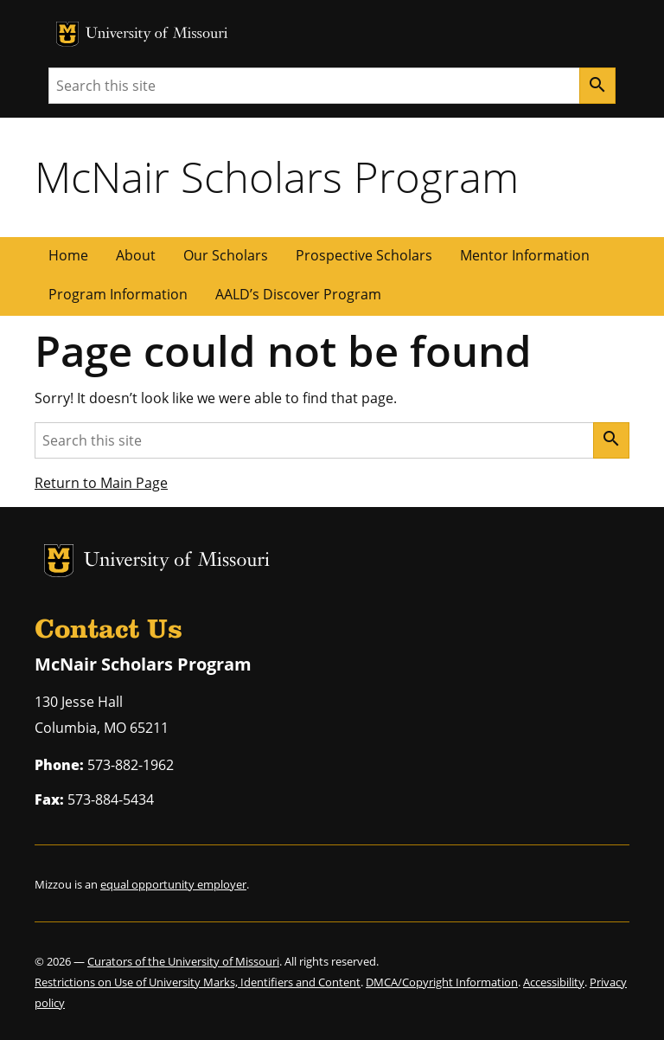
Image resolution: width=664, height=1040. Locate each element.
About (136, 255)
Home (68, 255)
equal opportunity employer (173, 884)
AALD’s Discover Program (298, 294)
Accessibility (553, 982)
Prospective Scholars (364, 255)
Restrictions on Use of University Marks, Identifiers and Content (198, 982)
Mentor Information (525, 255)
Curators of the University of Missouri (183, 961)
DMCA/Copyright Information (442, 982)
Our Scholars (225, 255)
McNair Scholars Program (277, 176)
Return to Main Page (101, 482)
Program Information (118, 294)
